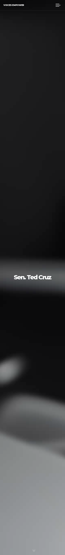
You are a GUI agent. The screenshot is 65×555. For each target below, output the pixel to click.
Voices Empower (13, 5)
